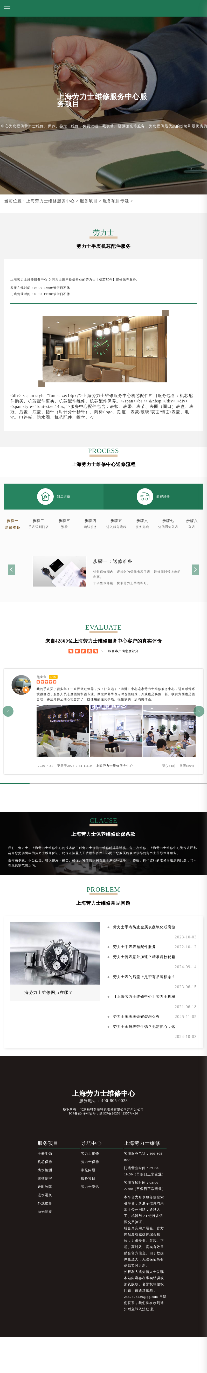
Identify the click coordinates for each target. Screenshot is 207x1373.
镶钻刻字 (45, 1178)
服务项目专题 (116, 201)
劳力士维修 (90, 1153)
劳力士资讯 (90, 1187)
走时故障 (45, 1187)
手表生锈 (45, 1153)
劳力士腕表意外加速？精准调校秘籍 (144, 957)
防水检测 (45, 1170)
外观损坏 (45, 1203)
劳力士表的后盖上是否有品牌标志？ (144, 977)
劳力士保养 (90, 1162)
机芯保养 (45, 1162)
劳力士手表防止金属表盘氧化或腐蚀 (144, 927)
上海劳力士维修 (142, 1143)
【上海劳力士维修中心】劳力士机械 (144, 997)
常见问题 (88, 1170)
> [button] (199, 711)
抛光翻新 (45, 1212)
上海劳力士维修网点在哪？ (46, 992)
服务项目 (89, 201)
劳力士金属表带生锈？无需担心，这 (144, 1027)
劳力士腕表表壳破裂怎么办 (136, 1017)
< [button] (8, 711)
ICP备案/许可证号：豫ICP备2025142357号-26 (103, 1113)
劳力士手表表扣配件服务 (134, 947)
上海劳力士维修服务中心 (50, 201)
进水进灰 (45, 1195)
